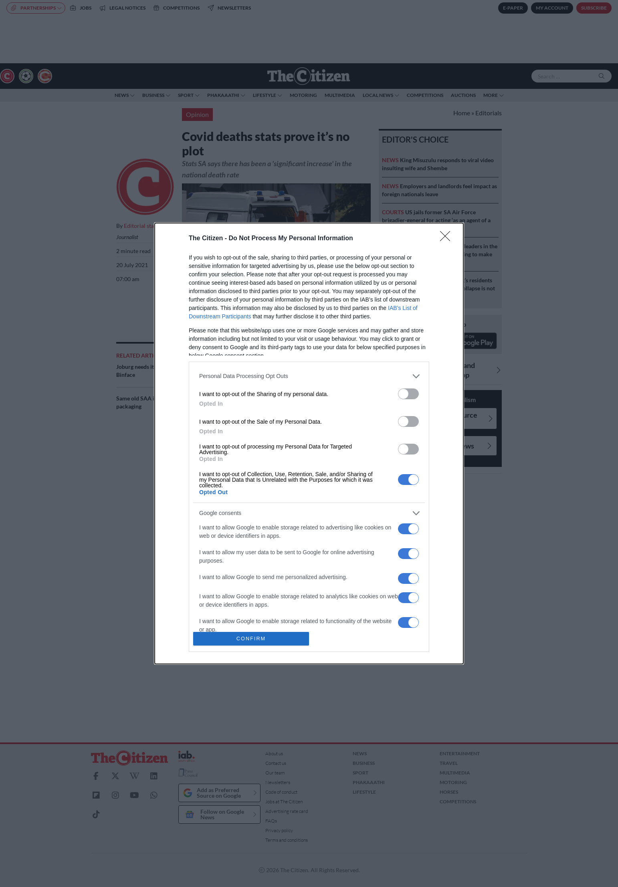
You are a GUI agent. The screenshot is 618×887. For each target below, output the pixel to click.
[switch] (408, 393)
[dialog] (309, 443)
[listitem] (309, 376)
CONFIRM (251, 639)
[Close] (447, 238)
